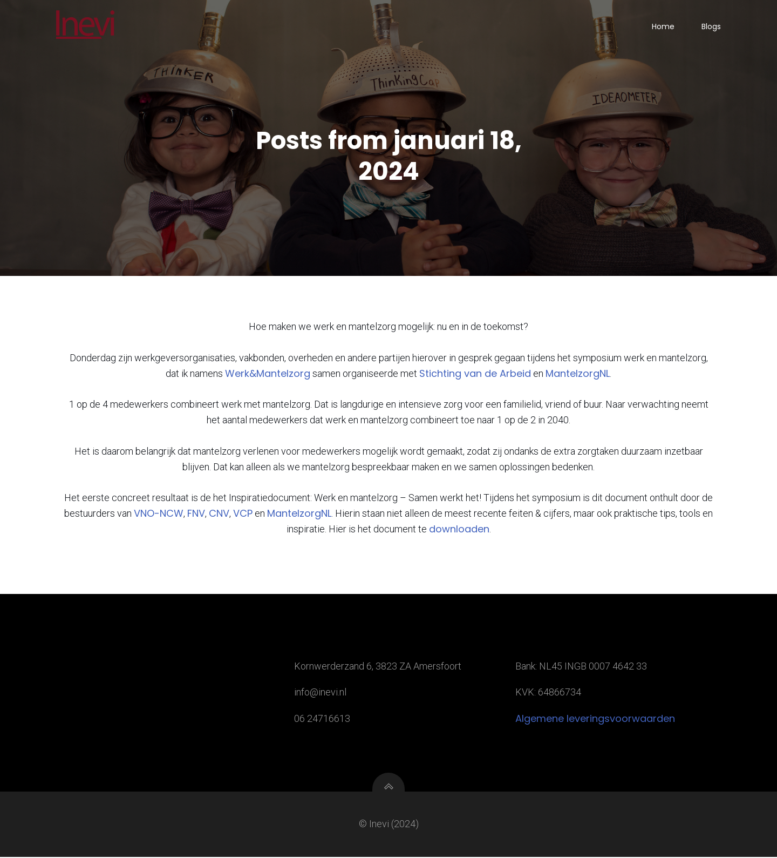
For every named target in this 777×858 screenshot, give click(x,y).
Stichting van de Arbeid (475, 374)
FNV (196, 514)
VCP (243, 514)
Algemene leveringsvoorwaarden (595, 719)
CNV (219, 514)
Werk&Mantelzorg (267, 374)
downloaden (459, 530)
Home (663, 27)
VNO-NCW (158, 514)
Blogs (711, 27)
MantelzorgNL (578, 374)
